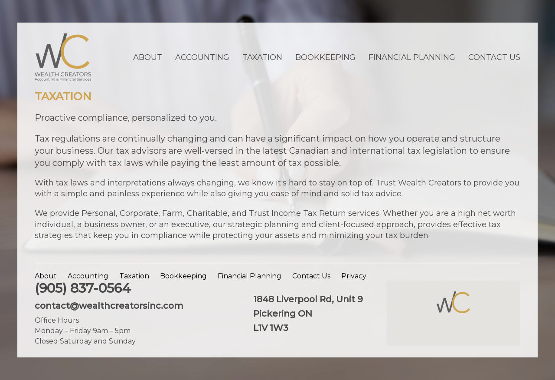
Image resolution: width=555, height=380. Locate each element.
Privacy (353, 276)
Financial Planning (412, 57)
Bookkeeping (325, 57)
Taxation (262, 57)
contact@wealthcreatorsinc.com (109, 306)
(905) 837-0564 (83, 288)
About (147, 57)
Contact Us (494, 57)
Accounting (202, 57)
